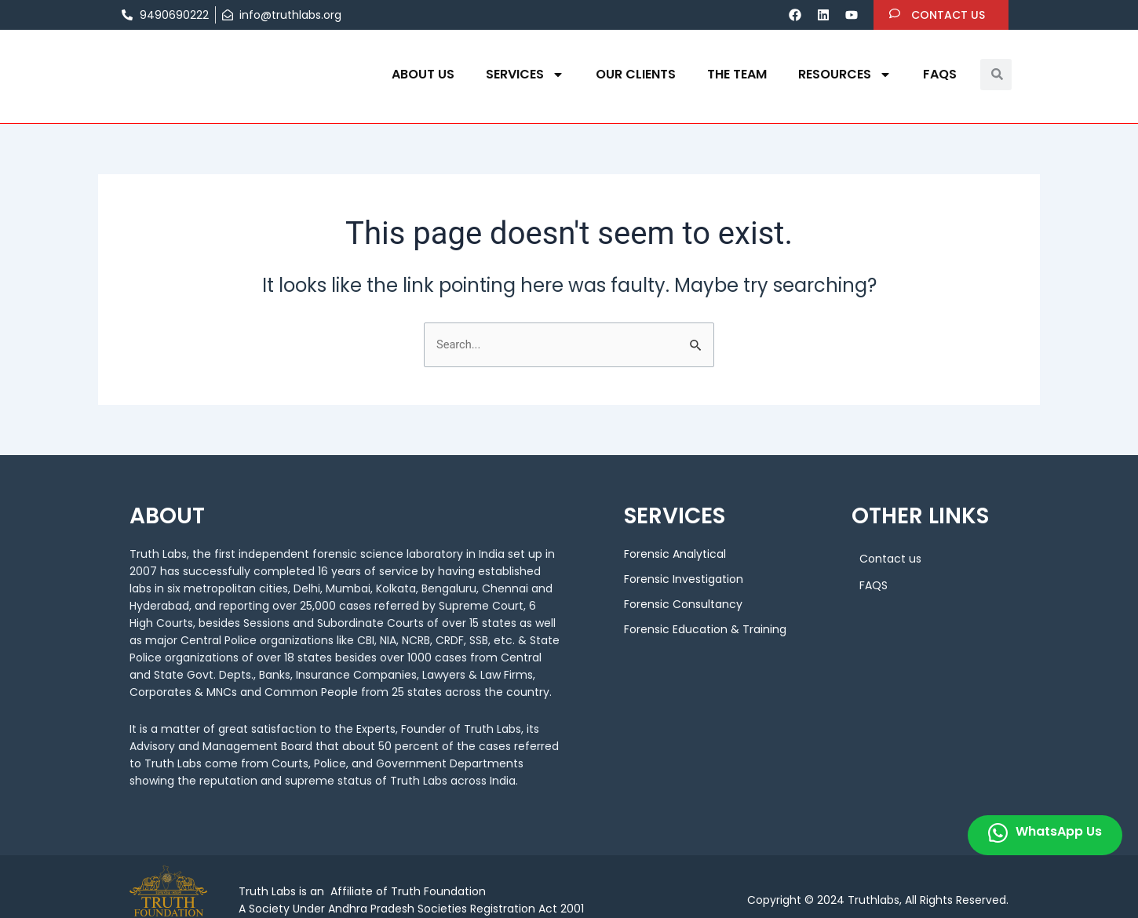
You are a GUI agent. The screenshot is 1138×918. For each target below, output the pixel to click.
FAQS (940, 74)
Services (525, 74)
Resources (845, 74)
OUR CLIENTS (636, 74)
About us (423, 74)
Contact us (890, 561)
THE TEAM (737, 74)
